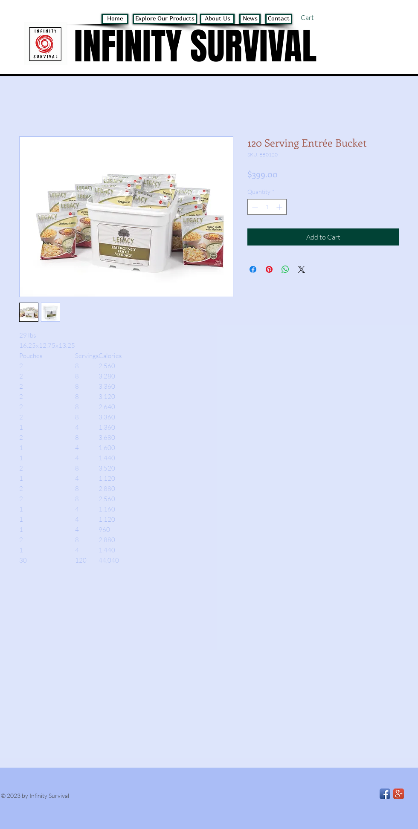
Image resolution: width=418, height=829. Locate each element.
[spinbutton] (267, 206)
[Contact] (278, 19)
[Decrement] (254, 206)
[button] (318, 18)
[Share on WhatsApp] (285, 269)
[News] (250, 19)
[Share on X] (301, 269)
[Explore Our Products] (165, 19)
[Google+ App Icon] (398, 794)
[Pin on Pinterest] (269, 269)
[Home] (115, 19)
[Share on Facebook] (253, 269)
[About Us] (217, 19)
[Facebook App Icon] (385, 794)
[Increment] (280, 206)
